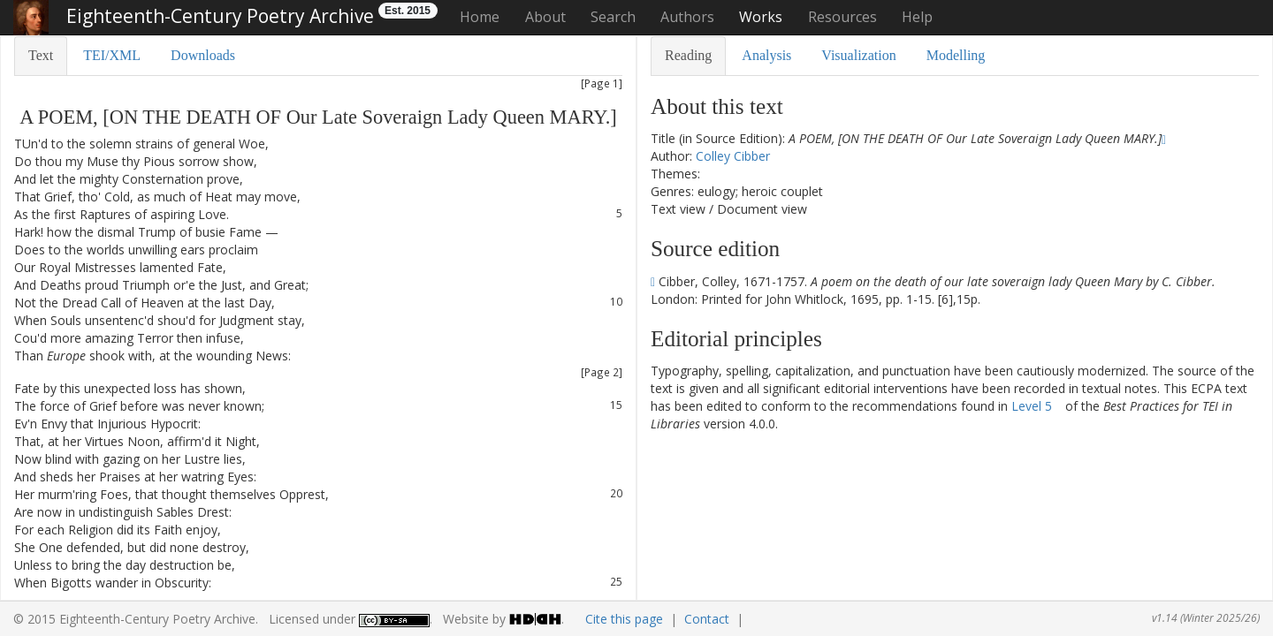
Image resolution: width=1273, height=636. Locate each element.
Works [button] (760, 16)
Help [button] (917, 16)
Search (613, 16)
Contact (706, 618)
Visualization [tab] (858, 55)
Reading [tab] (688, 55)
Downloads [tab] (203, 55)
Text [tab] (40, 55)
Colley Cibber (733, 156)
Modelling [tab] (956, 55)
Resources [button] (842, 16)
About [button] (545, 16)
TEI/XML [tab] (112, 55)
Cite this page (624, 618)
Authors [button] (687, 16)
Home (479, 16)
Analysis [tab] (766, 55)
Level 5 (1031, 406)
